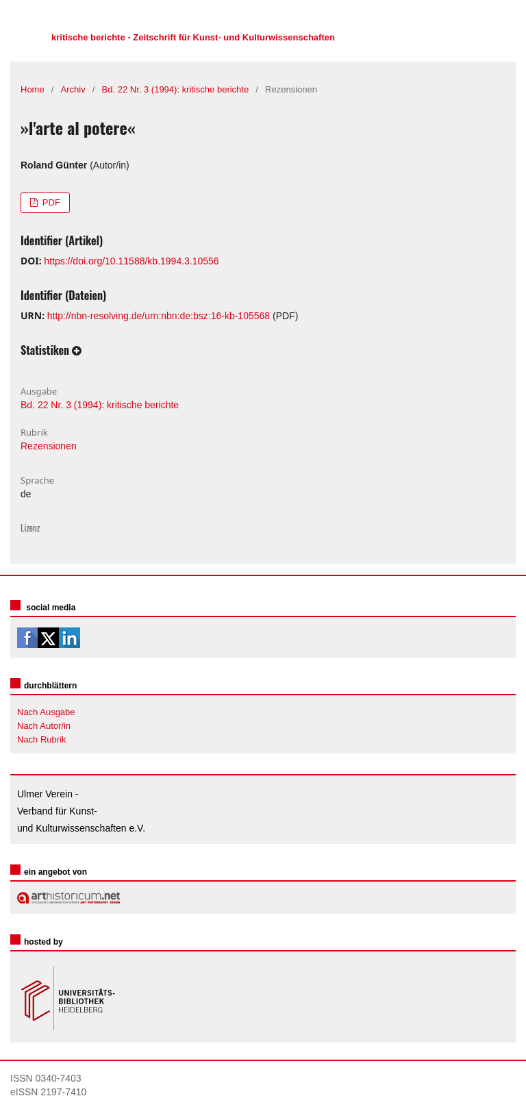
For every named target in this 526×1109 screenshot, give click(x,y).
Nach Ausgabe (46, 712)
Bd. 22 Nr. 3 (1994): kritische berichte (175, 89)
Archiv (73, 89)
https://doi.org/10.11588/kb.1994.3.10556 (131, 261)
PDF (50, 202)
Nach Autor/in (44, 726)
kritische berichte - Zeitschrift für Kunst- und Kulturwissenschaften (193, 37)
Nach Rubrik (41, 739)
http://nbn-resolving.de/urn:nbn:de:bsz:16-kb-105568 (158, 315)
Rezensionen (49, 445)
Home (33, 89)
